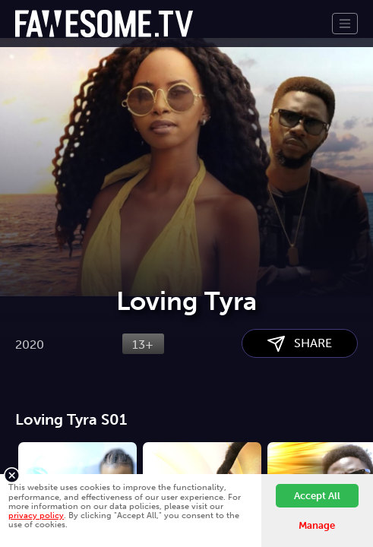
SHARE (299, 344)
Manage (317, 525)
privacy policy (36, 515)
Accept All (317, 495)
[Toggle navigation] (345, 23)
